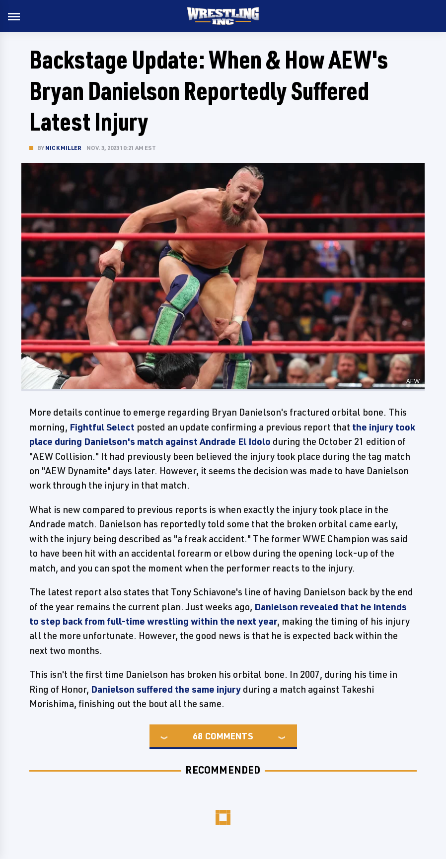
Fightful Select (102, 427)
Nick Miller (63, 147)
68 (198, 735)
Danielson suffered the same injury (166, 689)
